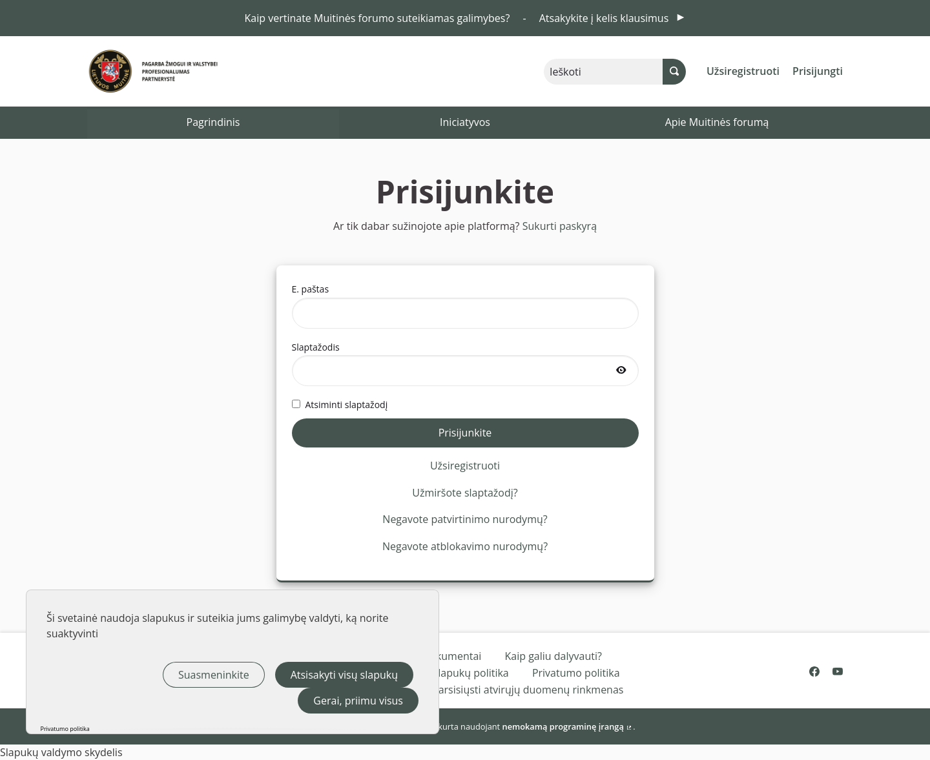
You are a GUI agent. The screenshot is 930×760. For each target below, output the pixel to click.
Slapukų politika (471, 673)
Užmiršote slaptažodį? (464, 493)
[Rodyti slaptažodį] (621, 371)
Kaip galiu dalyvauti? (553, 656)
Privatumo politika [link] (65, 729)
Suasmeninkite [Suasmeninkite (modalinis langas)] (213, 675)
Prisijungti (817, 71)
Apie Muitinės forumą (717, 122)
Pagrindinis (213, 122)
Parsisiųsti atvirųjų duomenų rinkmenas (527, 690)
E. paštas (465, 305)
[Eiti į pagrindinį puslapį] (131, 71)
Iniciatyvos (465, 122)
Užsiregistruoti (743, 71)
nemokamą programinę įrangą (568, 726)
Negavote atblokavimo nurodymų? (465, 546)
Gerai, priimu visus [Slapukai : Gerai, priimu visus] (358, 700)
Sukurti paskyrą (559, 226)
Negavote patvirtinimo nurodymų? (464, 519)
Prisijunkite (465, 433)
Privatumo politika (576, 673)
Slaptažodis (465, 363)
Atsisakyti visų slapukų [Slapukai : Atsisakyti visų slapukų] (344, 675)
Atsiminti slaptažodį (340, 404)
